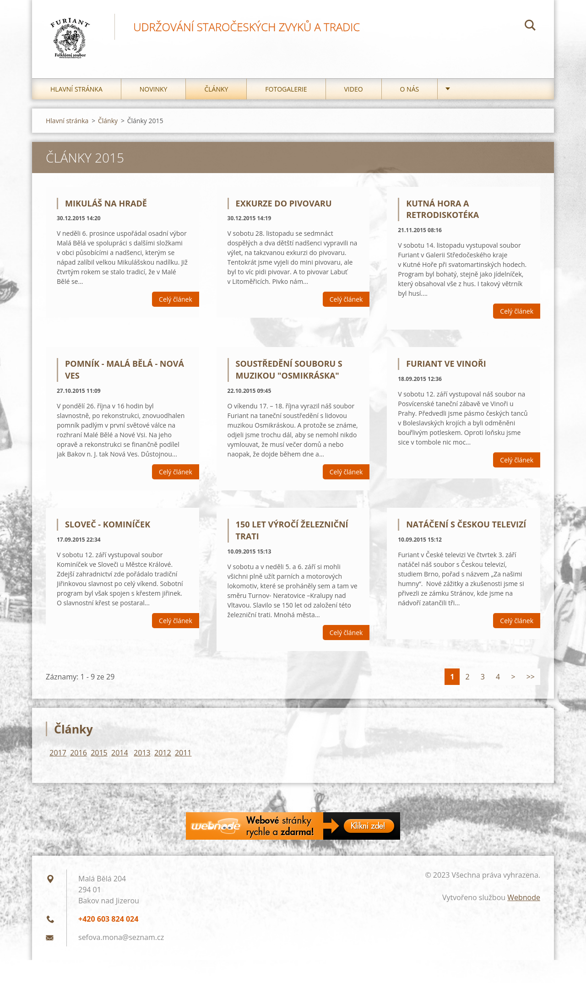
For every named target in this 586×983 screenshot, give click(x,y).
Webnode (523, 900)
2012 (162, 755)
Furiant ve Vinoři (446, 366)
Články (216, 91)
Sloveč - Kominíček (107, 526)
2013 (142, 755)
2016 (78, 755)
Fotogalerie (286, 91)
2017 (57, 755)
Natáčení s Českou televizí (466, 526)
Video (353, 91)
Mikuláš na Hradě (106, 205)
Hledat (530, 26)
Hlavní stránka (76, 91)
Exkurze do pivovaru (284, 205)
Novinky (154, 91)
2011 (183, 755)
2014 (119, 755)
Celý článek (175, 302)
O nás (409, 91)
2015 (99, 755)
